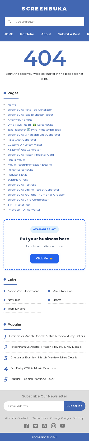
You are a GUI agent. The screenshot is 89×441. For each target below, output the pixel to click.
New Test (13, 300)
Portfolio (27, 34)
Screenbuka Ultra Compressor (28, 199)
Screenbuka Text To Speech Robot (30, 114)
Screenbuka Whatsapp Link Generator (34, 134)
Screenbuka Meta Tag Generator (30, 109)
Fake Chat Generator (22, 139)
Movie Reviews (62, 291)
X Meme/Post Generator (24, 149)
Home (12, 104)
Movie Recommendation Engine (30, 164)
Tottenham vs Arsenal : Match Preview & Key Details (45, 346)
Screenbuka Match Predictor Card (31, 154)
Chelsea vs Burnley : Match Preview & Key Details (43, 357)
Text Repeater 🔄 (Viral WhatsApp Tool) (34, 129)
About (46, 34)
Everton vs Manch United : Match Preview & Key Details (47, 336)
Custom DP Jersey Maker (25, 144)
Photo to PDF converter (24, 209)
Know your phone (20, 119)
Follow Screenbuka (20, 169)
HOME (8, 34)
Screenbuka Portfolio (22, 184)
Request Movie (17, 174)
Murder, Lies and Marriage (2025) (32, 379)
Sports (56, 300)
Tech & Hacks (16, 308)
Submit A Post (69, 34)
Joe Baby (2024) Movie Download (34, 368)
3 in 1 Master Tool (19, 204)
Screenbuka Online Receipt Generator (33, 189)
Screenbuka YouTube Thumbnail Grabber (36, 194)
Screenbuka (44, 8)
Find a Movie (16, 159)
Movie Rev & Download (23, 291)
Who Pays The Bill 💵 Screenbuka (30, 124)
